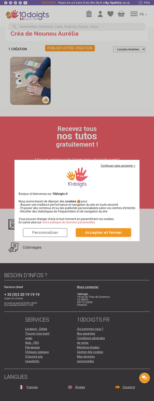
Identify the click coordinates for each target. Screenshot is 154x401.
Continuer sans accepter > (118, 165)
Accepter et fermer (103, 232)
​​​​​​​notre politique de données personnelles (68, 222)
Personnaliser (45, 232)
